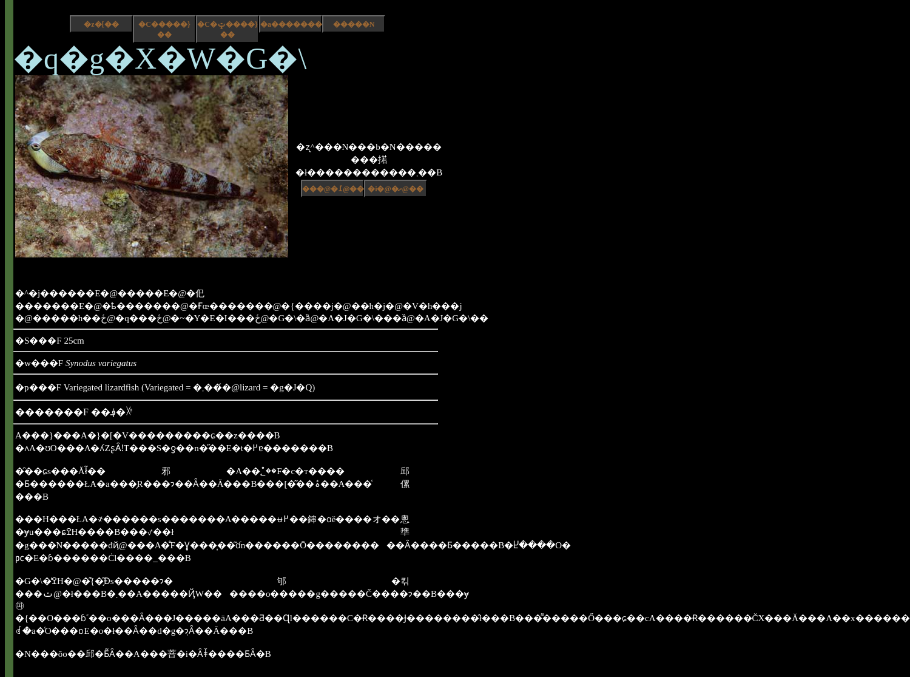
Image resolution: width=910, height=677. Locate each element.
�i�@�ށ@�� (395, 189)
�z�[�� (101, 24)
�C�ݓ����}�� (227, 29)
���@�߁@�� (333, 189)
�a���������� (291, 24)
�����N (354, 24)
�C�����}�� (164, 29)
